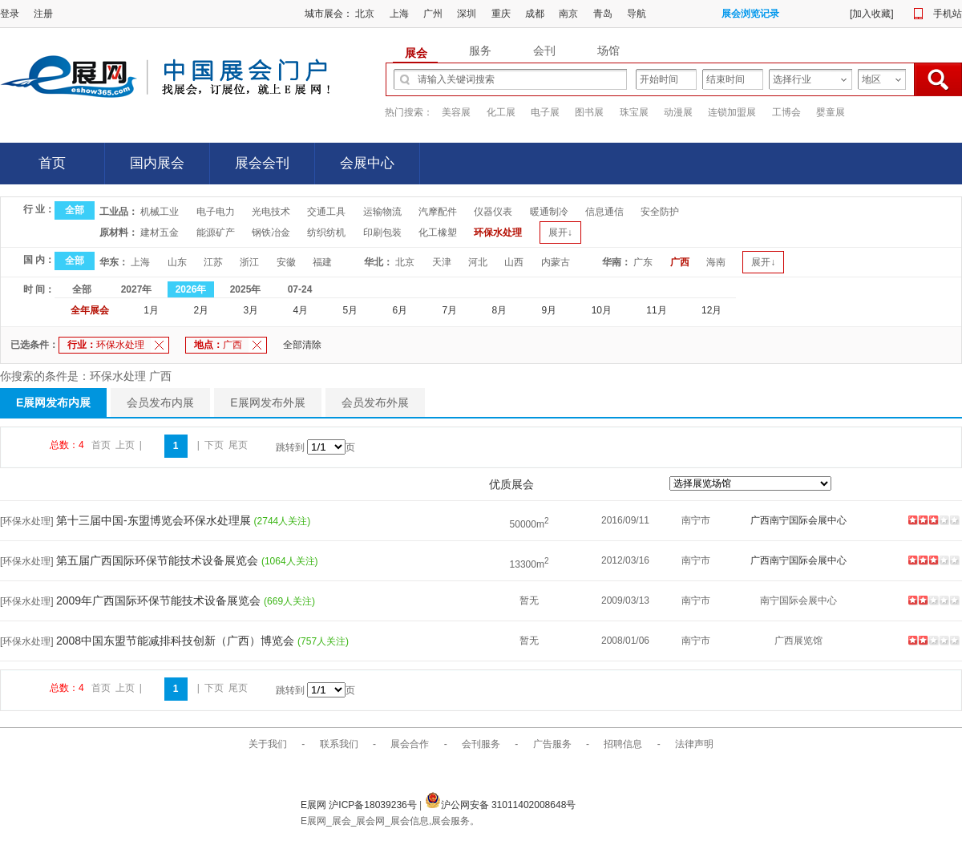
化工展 (501, 112)
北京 (364, 13)
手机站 (947, 13)
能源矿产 (215, 232)
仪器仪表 (493, 211)
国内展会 (157, 163)
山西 (513, 262)
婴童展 (830, 112)
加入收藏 (871, 13)
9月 (549, 310)
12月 (711, 310)
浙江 (249, 262)
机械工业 (159, 211)
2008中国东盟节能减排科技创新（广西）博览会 (176, 640)
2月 (200, 310)
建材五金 (159, 232)
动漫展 (678, 112)
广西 (679, 262)
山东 (177, 262)
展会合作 (409, 744)
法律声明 (694, 744)
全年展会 (90, 310)
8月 (499, 310)
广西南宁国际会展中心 (798, 520)
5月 (350, 310)
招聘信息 (623, 744)
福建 (322, 262)
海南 (716, 262)
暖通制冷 (549, 211)
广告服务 (552, 744)
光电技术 (271, 211)
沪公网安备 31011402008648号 (500, 805)
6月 (400, 310)
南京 (568, 13)
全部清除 (302, 344)
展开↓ (560, 232)
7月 (450, 310)
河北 (477, 262)
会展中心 (367, 163)
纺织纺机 (326, 232)
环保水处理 (498, 232)
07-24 (300, 289)
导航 (636, 13)
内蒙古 (555, 262)
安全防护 (660, 211)
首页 (52, 163)
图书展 (589, 112)
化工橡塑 (437, 232)
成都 (534, 13)
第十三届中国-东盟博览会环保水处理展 (155, 520)
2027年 (136, 289)
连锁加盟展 (732, 112)
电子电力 (215, 211)
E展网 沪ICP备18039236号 (360, 805)
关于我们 (268, 744)
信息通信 (604, 211)
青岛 (602, 13)
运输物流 (382, 211)
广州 (433, 13)
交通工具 (326, 211)
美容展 (456, 112)
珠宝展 (634, 112)
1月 (151, 310)
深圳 (466, 13)
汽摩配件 (437, 211)
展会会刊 (262, 163)
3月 (250, 310)
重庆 (501, 13)
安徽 (286, 262)
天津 (441, 262)
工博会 (786, 112)
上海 (399, 13)
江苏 (213, 262)
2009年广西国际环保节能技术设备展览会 (160, 600)
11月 (656, 310)
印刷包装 (382, 232)
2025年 (245, 289)
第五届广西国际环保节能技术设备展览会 (158, 560)
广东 (643, 262)
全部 (74, 210)
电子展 (545, 112)
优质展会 (511, 484)
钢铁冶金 (271, 232)
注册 (43, 13)
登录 (9, 13)
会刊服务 (481, 744)
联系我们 (339, 744)
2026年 (191, 289)
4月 (300, 310)
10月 (602, 310)
